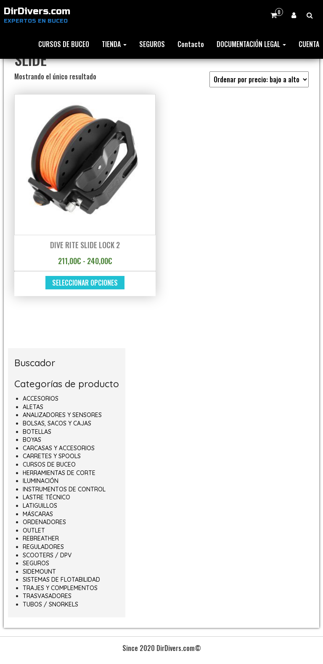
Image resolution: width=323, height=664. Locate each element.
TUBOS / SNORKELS (50, 604)
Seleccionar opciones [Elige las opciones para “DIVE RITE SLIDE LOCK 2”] (85, 283)
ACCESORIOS (40, 398)
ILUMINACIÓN (40, 481)
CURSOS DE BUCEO (63, 44)
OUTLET (34, 530)
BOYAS (32, 440)
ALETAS (33, 407)
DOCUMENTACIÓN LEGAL (251, 44)
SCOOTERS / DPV (47, 555)
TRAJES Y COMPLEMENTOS (60, 588)
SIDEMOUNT (39, 571)
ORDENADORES (44, 522)
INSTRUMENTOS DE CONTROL (64, 489)
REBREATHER (41, 538)
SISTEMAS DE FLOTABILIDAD (61, 579)
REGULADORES (43, 547)
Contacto (190, 44)
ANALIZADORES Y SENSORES (62, 415)
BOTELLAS (37, 432)
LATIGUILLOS (40, 505)
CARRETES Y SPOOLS (52, 456)
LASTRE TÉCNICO (46, 497)
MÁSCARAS (38, 514)
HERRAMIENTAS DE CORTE (59, 473)
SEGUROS (152, 44)
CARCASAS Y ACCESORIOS (59, 448)
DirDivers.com (37, 11)
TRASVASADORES (47, 596)
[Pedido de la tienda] (259, 79)
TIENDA (114, 44)
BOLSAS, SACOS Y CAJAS (57, 423)
